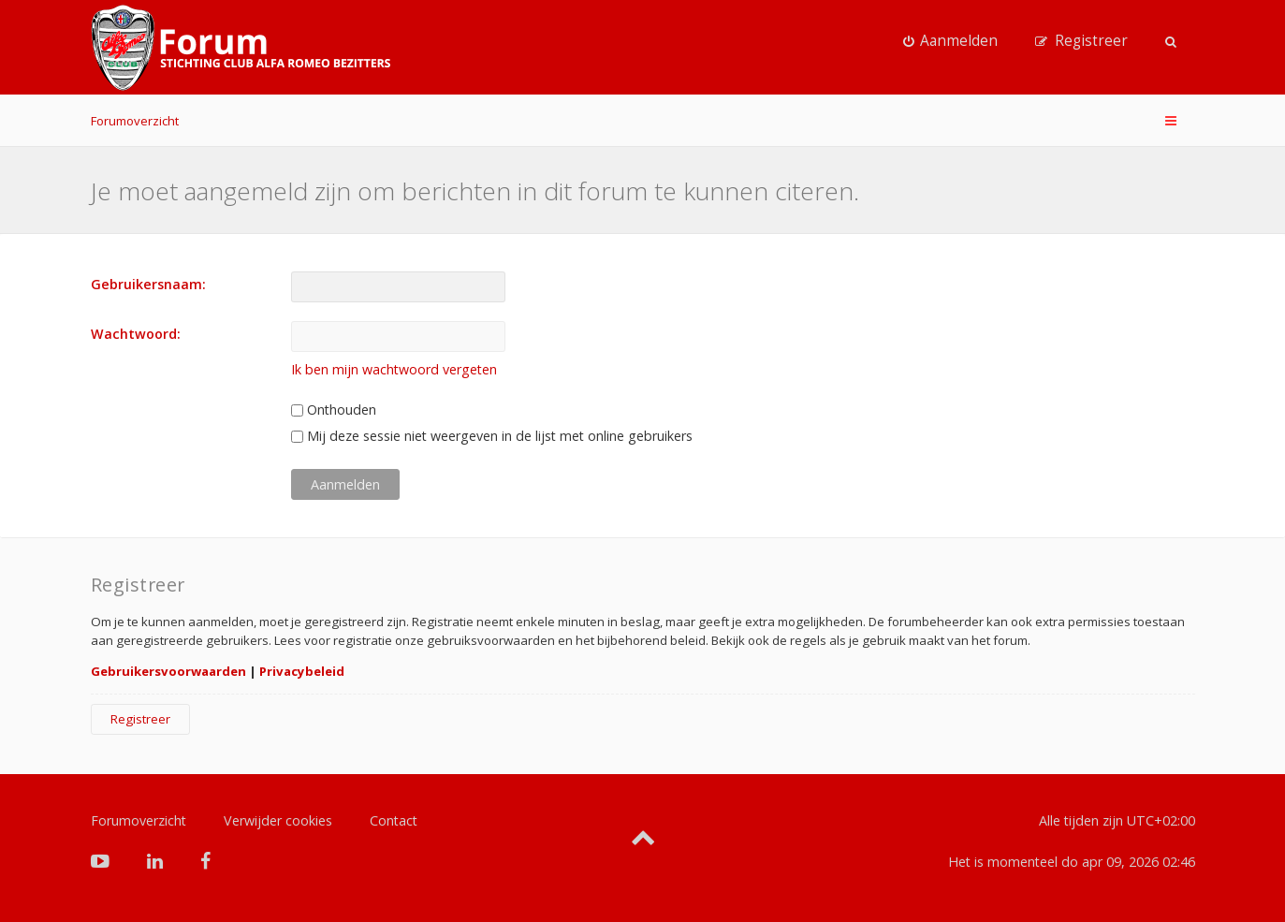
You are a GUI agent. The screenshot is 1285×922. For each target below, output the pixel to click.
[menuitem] (950, 41)
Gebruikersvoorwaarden (168, 671)
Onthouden (333, 409)
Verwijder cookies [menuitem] (278, 820)
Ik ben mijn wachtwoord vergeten (394, 369)
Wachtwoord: (136, 334)
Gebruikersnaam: (148, 284)
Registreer (140, 718)
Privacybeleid (301, 671)
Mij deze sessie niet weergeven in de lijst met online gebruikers (492, 436)
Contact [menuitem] (393, 820)
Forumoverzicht (135, 120)
